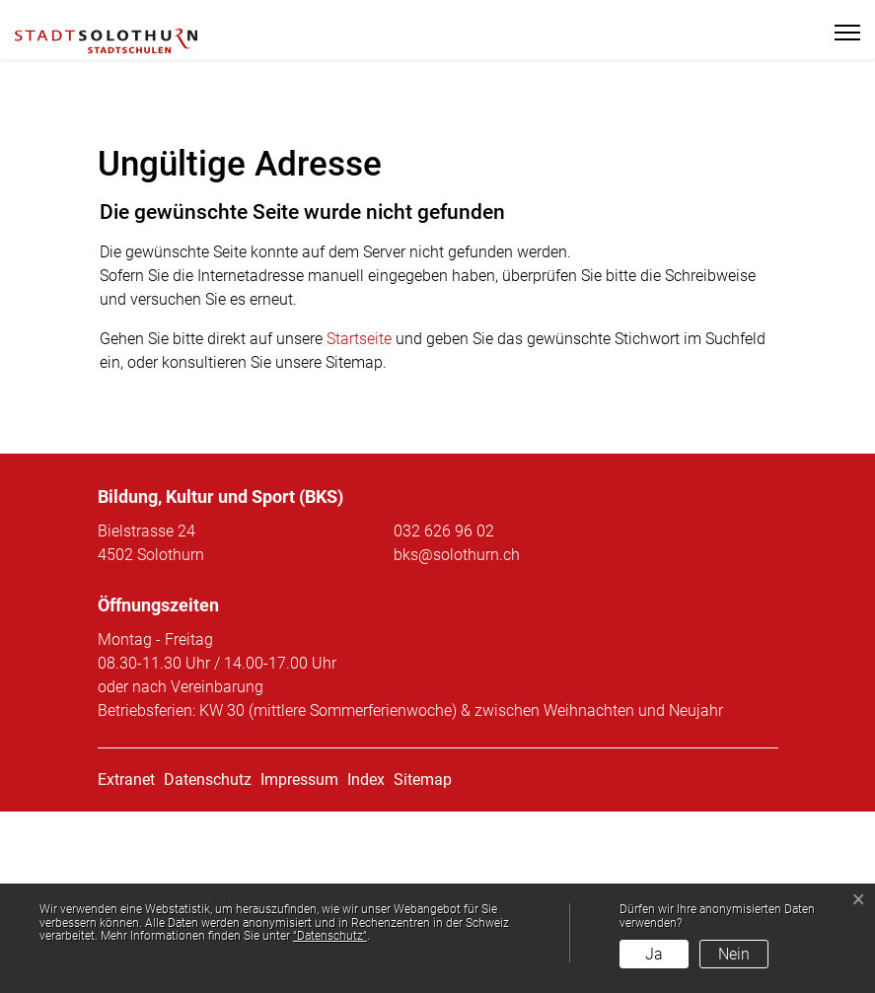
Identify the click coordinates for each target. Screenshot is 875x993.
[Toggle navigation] (839, 32)
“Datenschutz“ (330, 936)
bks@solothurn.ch (457, 736)
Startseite (359, 520)
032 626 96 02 (444, 712)
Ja (654, 954)
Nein (734, 954)
